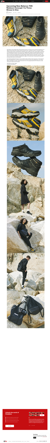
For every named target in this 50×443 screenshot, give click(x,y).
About (23, 441)
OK (34, 437)
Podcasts (28, 441)
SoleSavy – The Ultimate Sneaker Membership (15, 441)
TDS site (29, 60)
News (25, 441)
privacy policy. (45, 436)
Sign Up (46, 1)
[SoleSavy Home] (3, 1)
